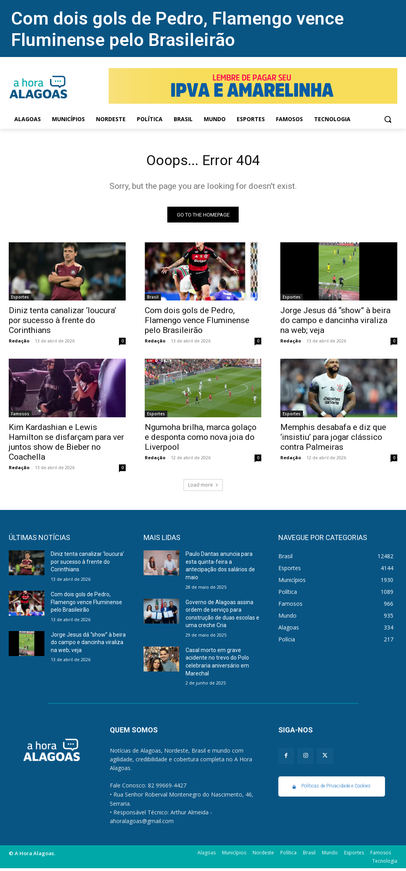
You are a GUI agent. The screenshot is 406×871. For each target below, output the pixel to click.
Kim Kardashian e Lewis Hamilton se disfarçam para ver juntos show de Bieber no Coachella (66, 444)
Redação (19, 343)
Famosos (20, 416)
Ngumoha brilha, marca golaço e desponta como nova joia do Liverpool (201, 440)
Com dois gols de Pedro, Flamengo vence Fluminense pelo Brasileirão (177, 29)
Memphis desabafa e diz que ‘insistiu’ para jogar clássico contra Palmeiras (333, 440)
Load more (203, 487)
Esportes (20, 299)
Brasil (153, 299)
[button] (387, 119)
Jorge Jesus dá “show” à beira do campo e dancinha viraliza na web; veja (335, 323)
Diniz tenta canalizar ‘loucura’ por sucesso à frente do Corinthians (62, 323)
